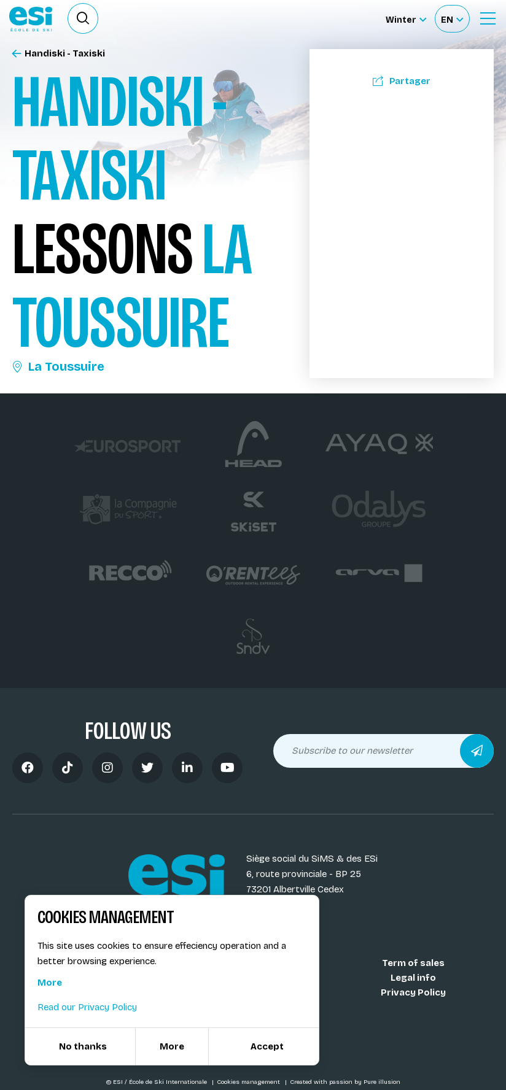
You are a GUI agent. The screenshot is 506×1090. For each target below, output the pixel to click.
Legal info (413, 977)
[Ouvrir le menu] (487, 18)
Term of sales (413, 962)
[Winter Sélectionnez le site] (405, 19)
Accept (267, 1046)
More (49, 982)
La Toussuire (58, 366)
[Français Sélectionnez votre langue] (452, 19)
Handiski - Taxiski (58, 53)
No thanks (83, 1046)
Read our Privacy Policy (87, 1007)
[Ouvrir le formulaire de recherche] (83, 18)
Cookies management (249, 1082)
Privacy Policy (413, 992)
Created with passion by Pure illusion (345, 1082)
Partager (401, 81)
